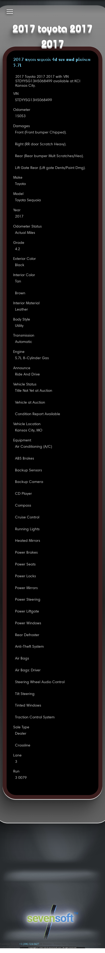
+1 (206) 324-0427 (29, 943)
